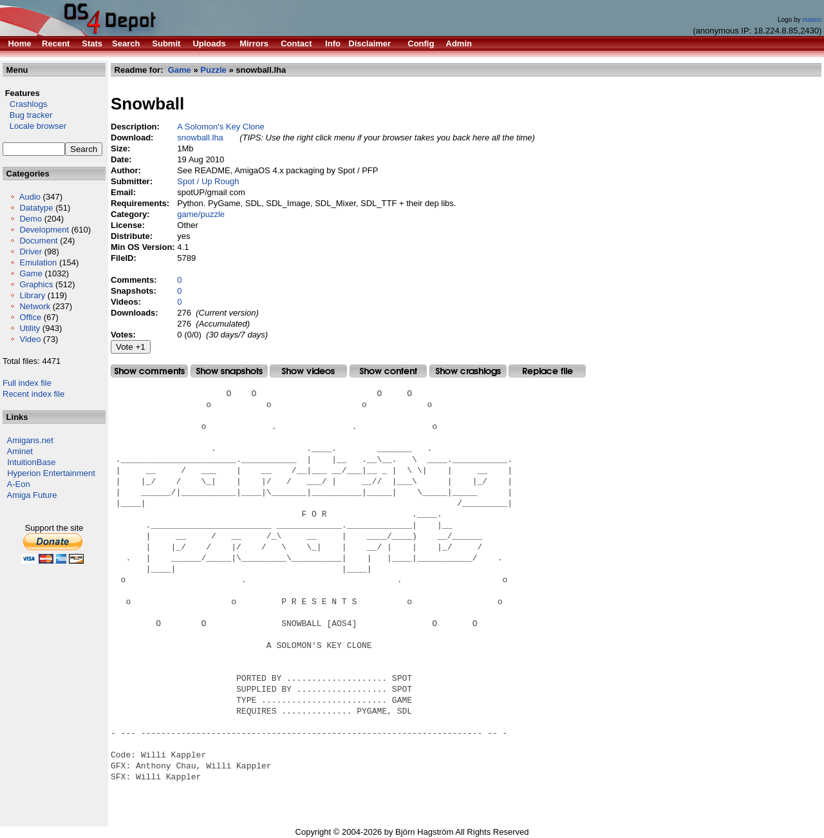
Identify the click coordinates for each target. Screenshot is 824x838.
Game (30, 273)
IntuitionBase (31, 462)
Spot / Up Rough (208, 181)
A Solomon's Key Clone (220, 126)
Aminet (20, 451)
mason (811, 19)
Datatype (36, 208)
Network (34, 306)
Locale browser (34, 126)
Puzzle (213, 70)
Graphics (36, 284)
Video (30, 339)
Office (30, 317)
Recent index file (33, 394)
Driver (30, 251)
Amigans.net (30, 440)
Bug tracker (27, 115)
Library (32, 295)
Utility (29, 328)
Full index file (27, 383)
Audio (30, 197)
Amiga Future (32, 495)
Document (38, 240)
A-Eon (18, 484)
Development (44, 229)
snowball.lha (200, 137)
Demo (30, 219)
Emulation (38, 262)
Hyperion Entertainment (51, 473)
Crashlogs (25, 104)
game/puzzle (201, 214)
